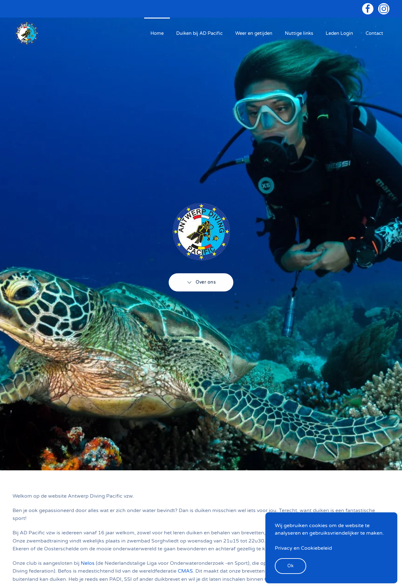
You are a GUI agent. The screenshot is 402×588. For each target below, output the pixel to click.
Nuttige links (299, 33)
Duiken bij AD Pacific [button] (199, 33)
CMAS (185, 571)
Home (157, 33)
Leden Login (339, 33)
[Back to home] (27, 33)
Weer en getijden (253, 33)
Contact (374, 33)
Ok (290, 566)
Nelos (88, 563)
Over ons (201, 281)
